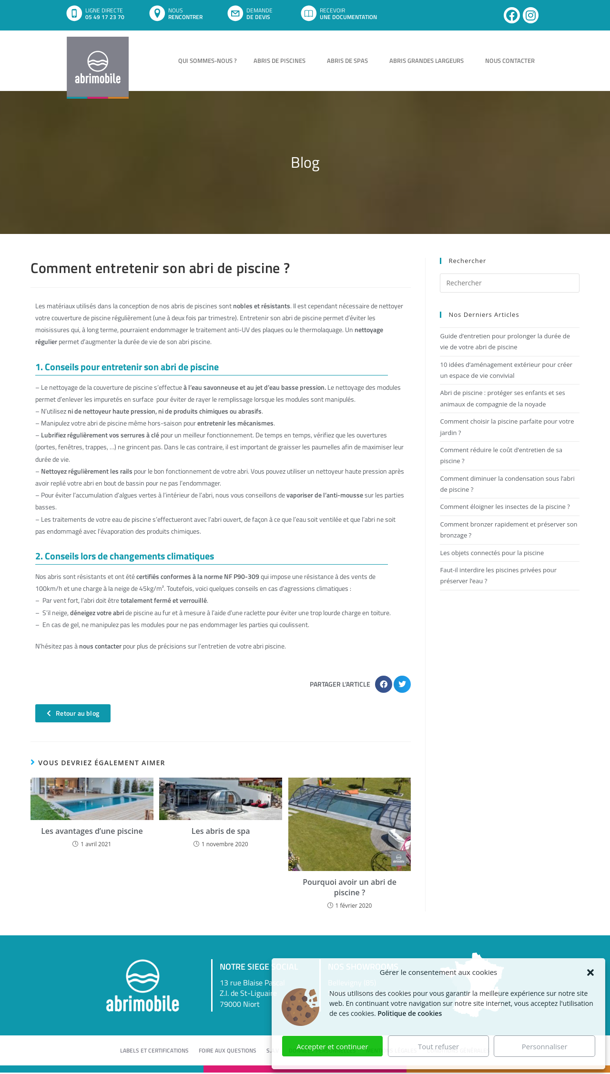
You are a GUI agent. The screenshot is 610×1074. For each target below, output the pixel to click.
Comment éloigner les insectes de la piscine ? (504, 506)
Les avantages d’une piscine (92, 831)
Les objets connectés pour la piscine (492, 552)
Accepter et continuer (332, 1046)
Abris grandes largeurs (428, 60)
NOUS (175, 10)
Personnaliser (545, 1046)
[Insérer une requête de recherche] (510, 283)
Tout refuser (438, 1046)
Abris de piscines (282, 60)
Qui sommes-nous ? (207, 60)
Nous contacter (510, 60)
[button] (590, 972)
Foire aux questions (227, 1050)
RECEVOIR (332, 10)
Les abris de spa (221, 831)
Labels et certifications (154, 1050)
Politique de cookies (409, 1013)
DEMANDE (259, 10)
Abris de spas (350, 60)
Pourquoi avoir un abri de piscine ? (349, 887)
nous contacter (100, 646)
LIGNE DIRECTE (104, 10)
